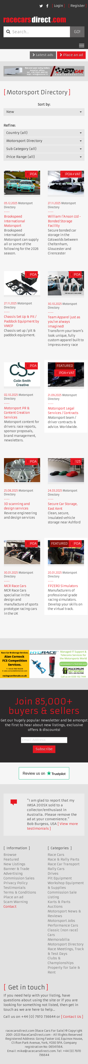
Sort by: (44, 104)
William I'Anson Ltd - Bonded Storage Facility (64, 221)
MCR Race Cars (15, 586)
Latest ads (43, 55)
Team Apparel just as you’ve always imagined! (64, 321)
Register (77, 6)
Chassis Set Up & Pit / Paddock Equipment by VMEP (21, 321)
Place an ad (71, 55)
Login (58, 6)
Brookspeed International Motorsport (14, 221)
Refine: (9, 125)
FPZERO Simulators (63, 586)
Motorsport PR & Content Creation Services (17, 412)
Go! (77, 31)
